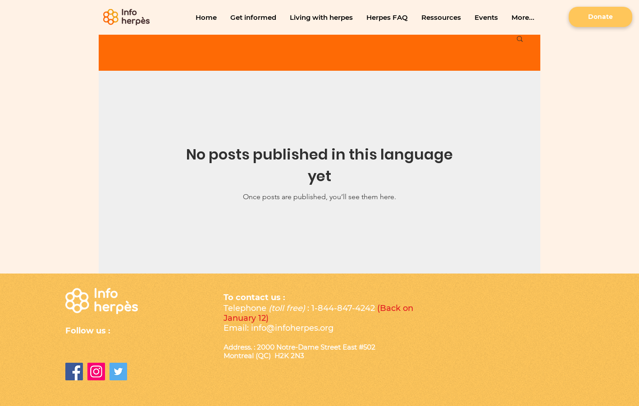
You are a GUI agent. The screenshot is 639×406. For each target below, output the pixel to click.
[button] (253, 17)
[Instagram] (96, 371)
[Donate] (600, 17)
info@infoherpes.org (292, 328)
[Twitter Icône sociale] (118, 371)
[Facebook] (74, 371)
